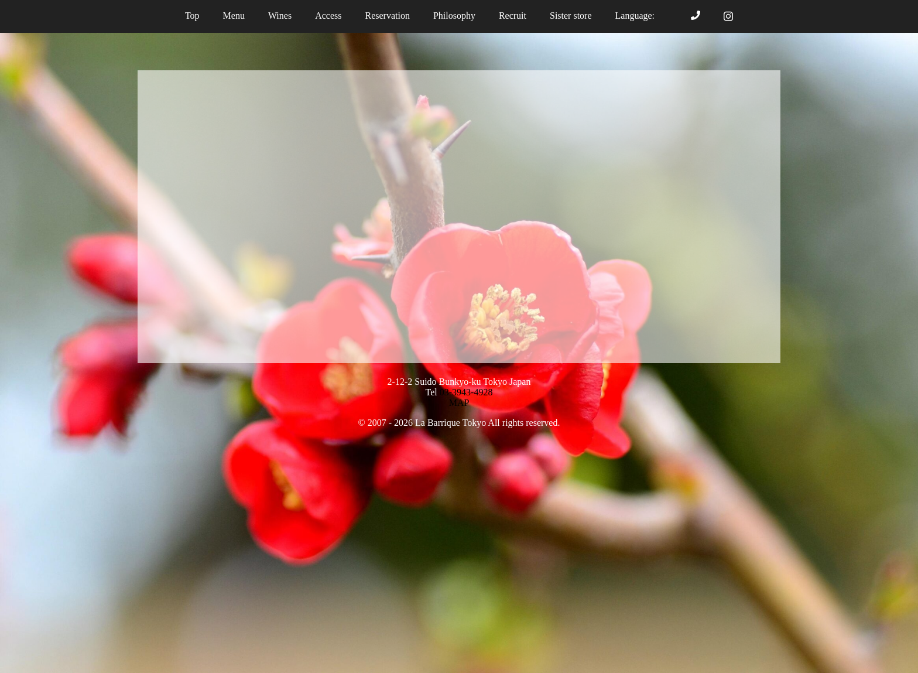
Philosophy (454, 16)
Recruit (512, 16)
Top (192, 16)
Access (328, 16)
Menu (234, 16)
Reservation (387, 16)
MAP (459, 403)
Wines (280, 16)
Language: (641, 16)
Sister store (571, 16)
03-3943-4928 (466, 392)
